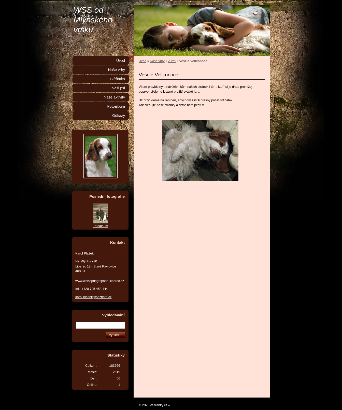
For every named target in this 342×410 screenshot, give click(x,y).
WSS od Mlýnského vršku (93, 19)
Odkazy (118, 116)
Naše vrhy (157, 61)
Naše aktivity (114, 97)
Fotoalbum (116, 106)
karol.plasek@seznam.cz (93, 297)
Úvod (142, 61)
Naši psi (118, 88)
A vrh (172, 61)
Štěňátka (117, 79)
